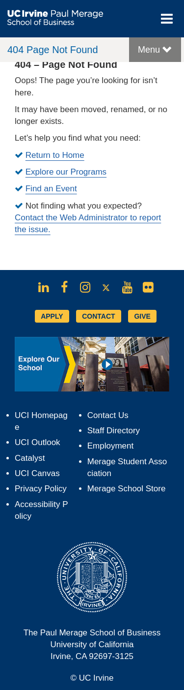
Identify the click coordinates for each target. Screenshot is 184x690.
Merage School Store (126, 488)
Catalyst (30, 458)
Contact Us (108, 415)
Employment (110, 445)
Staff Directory (113, 430)
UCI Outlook (37, 442)
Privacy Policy (41, 488)
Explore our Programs (66, 172)
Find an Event (51, 188)
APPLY (52, 316)
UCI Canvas (37, 473)
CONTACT (98, 316)
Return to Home (55, 155)
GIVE (142, 316)
